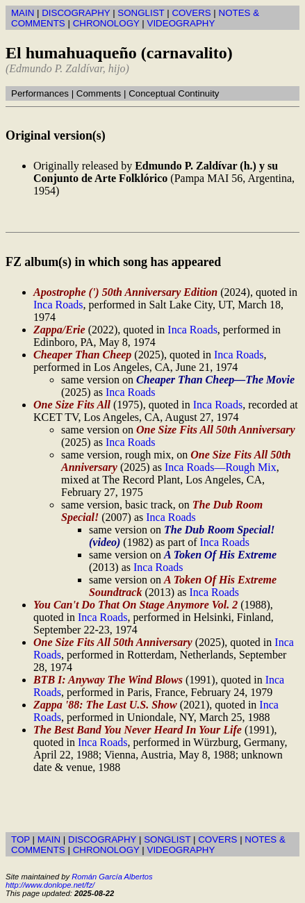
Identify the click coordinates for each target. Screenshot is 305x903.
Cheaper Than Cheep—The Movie (215, 380)
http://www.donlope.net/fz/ (50, 885)
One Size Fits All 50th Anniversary (215, 430)
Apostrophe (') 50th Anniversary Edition (125, 292)
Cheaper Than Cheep (82, 355)
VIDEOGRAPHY (181, 23)
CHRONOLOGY (106, 23)
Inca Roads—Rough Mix (221, 467)
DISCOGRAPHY (76, 13)
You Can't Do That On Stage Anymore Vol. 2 (135, 605)
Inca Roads (58, 304)
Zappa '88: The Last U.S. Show (105, 705)
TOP (20, 839)
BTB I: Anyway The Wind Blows (108, 680)
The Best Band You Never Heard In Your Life (137, 730)
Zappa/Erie (59, 329)
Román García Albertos (112, 876)
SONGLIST (140, 13)
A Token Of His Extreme (220, 555)
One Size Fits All (71, 405)
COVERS (191, 13)
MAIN (22, 13)
